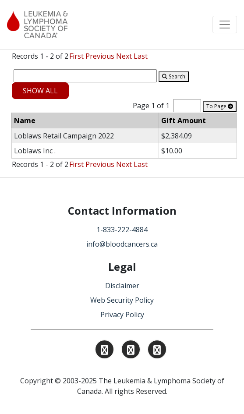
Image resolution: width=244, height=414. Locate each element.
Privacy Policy (122, 314)
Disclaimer (122, 285)
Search (173, 76)
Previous (99, 56)
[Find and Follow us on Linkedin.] (131, 351)
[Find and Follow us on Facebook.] (157, 351)
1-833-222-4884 (122, 229)
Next (124, 56)
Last (141, 56)
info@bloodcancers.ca (122, 244)
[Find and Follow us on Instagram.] (104, 351)
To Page (219, 106)
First (76, 56)
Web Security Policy (122, 300)
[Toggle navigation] (224, 24)
